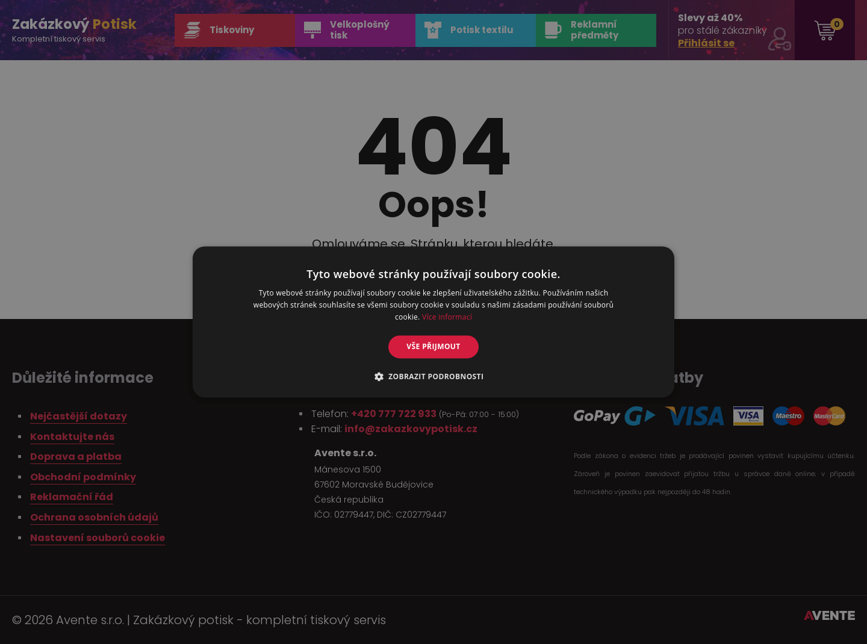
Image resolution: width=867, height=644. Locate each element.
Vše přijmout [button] (433, 346)
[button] (434, 377)
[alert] (433, 322)
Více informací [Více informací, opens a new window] (447, 317)
